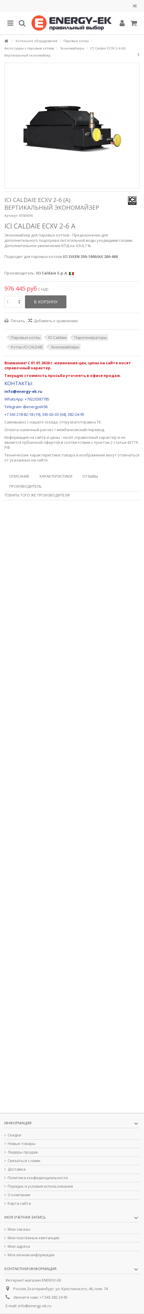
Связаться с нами (24, 1160)
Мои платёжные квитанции (33, 1237)
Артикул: (11, 215)
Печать (17, 320)
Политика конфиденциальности (38, 1177)
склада (51, 422)
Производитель (25, 486)
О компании (19, 1194)
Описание (19, 476)
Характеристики (55, 476)
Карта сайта (19, 1203)
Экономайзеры (65, 347)
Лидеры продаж (23, 1152)
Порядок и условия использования (40, 1186)
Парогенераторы (90, 337)
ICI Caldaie (57, 337)
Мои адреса (19, 1246)
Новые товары (22, 1143)
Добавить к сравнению (56, 320)
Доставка (17, 1169)
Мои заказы (19, 1229)
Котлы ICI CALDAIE (27, 347)
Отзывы (90, 476)
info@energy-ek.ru (34, 1305)
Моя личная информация (31, 1254)
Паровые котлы (26, 337)
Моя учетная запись (25, 1217)
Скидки (14, 1135)
